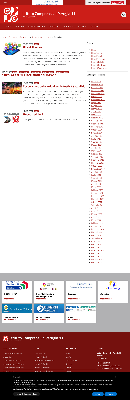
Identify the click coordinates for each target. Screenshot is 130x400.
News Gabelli (24, 72)
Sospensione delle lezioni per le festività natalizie (54, 86)
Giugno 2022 (96, 211)
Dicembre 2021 (97, 229)
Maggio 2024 (96, 144)
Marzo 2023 (96, 187)
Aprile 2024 (96, 147)
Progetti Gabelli (97, 62)
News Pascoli (35, 72)
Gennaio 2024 (97, 156)
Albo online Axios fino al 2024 (14, 360)
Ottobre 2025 (96, 96)
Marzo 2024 (96, 150)
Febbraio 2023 (97, 190)
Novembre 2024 (97, 126)
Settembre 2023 (98, 168)
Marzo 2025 (96, 114)
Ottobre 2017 (96, 253)
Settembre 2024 (98, 132)
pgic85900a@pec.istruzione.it (111, 368)
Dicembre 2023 (97, 159)
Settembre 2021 (98, 238)
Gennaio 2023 (97, 193)
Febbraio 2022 (97, 223)
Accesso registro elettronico (13, 353)
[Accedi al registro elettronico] (105, 2)
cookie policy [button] (28, 383)
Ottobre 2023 (96, 165)
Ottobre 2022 (96, 202)
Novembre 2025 (97, 93)
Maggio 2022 (96, 214)
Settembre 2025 (98, 99)
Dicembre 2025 (97, 90)
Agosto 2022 (96, 208)
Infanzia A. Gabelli (41, 357)
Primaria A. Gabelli (41, 364)
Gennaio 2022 (97, 226)
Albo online (7, 357)
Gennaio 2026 (97, 87)
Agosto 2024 (96, 135)
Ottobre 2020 (96, 244)
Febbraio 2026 (97, 84)
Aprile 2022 (96, 217)
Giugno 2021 (96, 241)
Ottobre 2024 (96, 129)
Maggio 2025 (96, 108)
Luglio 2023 (96, 174)
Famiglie (67, 26)
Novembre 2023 (97, 162)
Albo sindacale (8, 371)
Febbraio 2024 (97, 153)
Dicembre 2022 (97, 196)
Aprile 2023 (96, 184)
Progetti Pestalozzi (62, 72)
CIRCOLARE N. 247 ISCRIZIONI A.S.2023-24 (29, 75)
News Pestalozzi (48, 72)
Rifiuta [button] (97, 394)
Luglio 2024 (96, 138)
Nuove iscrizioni (33, 114)
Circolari (94, 26)
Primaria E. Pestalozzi (42, 367)
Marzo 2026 (96, 81)
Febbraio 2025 (97, 117)
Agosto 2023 (96, 171)
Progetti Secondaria (99, 68)
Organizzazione (35, 26)
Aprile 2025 (96, 111)
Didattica (53, 26)
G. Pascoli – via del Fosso (44, 371)
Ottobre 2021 (96, 235)
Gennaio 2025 (97, 120)
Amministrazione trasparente (13, 367)
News (36, 44)
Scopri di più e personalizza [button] (27, 394)
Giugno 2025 (96, 105)
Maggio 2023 (96, 180)
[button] (116, 377)
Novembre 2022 (97, 199)
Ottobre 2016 (96, 256)
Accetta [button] (110, 394)
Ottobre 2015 (96, 262)
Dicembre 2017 (97, 250)
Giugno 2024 (96, 141)
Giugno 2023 (96, 177)
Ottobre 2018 (96, 247)
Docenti (80, 26)
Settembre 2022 (98, 205)
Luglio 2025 (96, 102)
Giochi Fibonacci (33, 47)
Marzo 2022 (96, 220)
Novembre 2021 (97, 232)
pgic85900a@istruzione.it (111, 365)
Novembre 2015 (97, 259)
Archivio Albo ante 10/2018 (13, 364)
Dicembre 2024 (97, 123)
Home (8, 26)
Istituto (19, 26)
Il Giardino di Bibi (40, 353)
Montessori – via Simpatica (44, 360)
